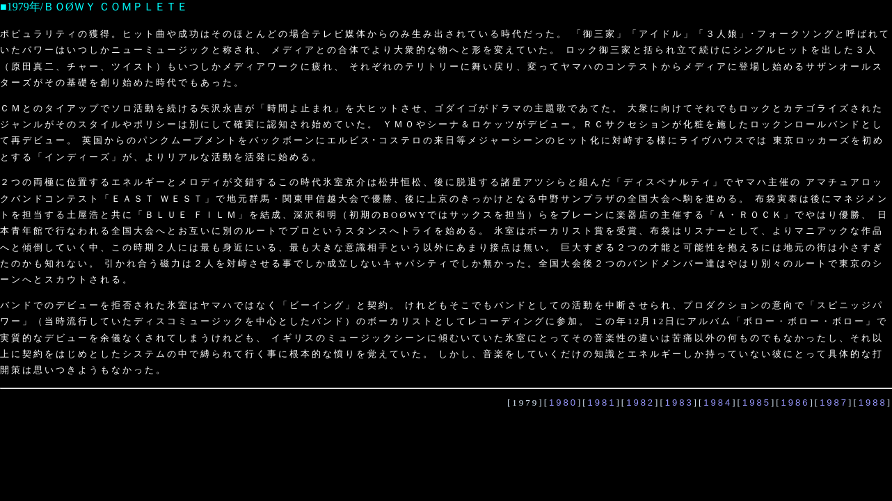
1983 (679, 402)
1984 (717, 402)
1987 (834, 402)
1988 (873, 402)
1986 (795, 402)
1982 (640, 402)
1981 (602, 402)
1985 (756, 402)
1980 (563, 402)
